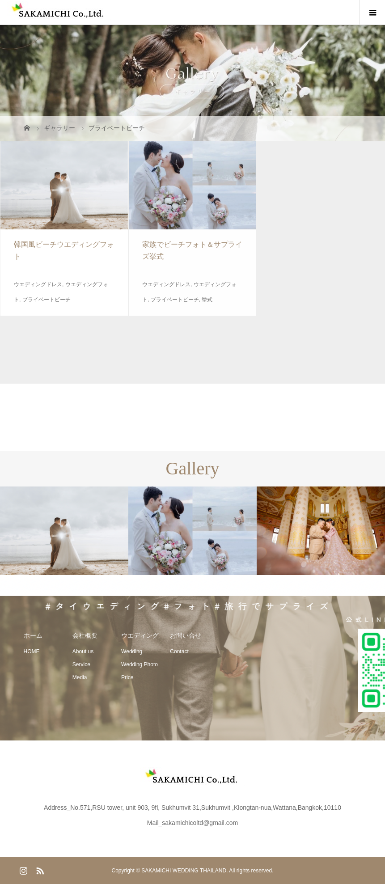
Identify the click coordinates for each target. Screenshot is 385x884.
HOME (32, 651)
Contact (179, 651)
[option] (64, 530)
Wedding (131, 651)
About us (82, 651)
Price (127, 677)
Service (81, 664)
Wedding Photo (139, 664)
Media (79, 677)
